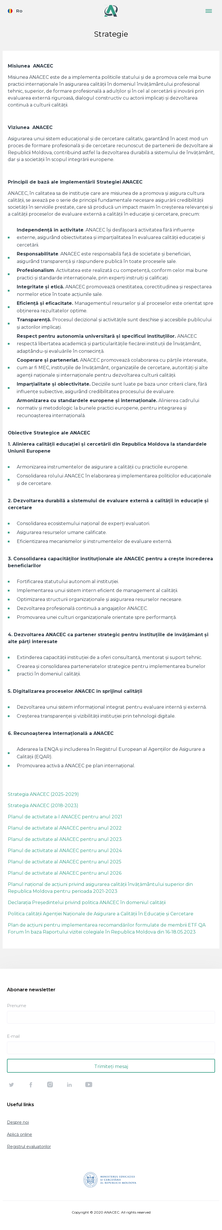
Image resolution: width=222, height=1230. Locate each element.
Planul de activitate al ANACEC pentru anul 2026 (64, 873)
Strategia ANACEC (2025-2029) (43, 794)
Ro (19, 11)
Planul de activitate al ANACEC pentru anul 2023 (65, 839)
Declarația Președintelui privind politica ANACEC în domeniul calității (87, 902)
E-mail (13, 1036)
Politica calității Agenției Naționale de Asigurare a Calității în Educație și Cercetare (100, 914)
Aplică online (19, 1134)
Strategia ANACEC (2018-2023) (43, 805)
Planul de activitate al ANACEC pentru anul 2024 (65, 850)
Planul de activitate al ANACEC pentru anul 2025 (64, 862)
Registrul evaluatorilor (29, 1146)
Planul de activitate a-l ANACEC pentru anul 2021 (65, 817)
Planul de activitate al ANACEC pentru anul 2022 (65, 828)
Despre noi (18, 1122)
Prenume (16, 1005)
